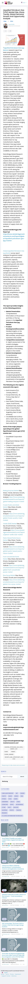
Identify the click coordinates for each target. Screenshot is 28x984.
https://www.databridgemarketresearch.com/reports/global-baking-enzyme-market (13, 499)
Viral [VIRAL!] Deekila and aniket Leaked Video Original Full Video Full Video (13, 840)
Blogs (5, 21)
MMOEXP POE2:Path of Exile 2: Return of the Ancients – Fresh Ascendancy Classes (14, 896)
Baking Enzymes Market (11, 491)
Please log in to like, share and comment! (13, 765)
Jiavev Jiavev (6, 847)
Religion (16, 807)
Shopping (4, 810)
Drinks (16, 796)
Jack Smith (11, 24)
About (3, 974)
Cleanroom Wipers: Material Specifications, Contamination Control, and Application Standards (13, 867)
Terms (7, 974)
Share (6, 751)
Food (10, 799)
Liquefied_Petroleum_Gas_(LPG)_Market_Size (14, 748)
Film (22, 796)
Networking (19, 804)
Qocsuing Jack (6, 934)
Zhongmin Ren (6, 876)
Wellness (4, 813)
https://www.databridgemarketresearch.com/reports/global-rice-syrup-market (13, 582)
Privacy (12, 974)
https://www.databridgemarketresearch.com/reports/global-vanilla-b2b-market (14, 532)
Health (12, 801)
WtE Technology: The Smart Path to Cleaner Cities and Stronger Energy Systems (13, 925)
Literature (5, 804)
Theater (18, 810)
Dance (10, 796)
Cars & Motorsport (7, 793)
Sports (12, 810)
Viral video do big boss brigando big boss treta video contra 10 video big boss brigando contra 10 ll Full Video (13, 955)
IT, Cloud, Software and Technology (12, 815)
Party (9, 807)
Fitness (4, 799)
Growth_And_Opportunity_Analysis (14, 758)
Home (18, 801)
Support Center (6, 976)
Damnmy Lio (5, 905)
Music (12, 804)
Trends (13, 751)
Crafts (4, 796)
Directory (13, 976)
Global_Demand (8, 754)
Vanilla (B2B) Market (10, 524)
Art (17, 793)
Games (15, 799)
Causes (22, 793)
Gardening (5, 801)
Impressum (18, 974)
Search (22, 776)
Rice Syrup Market (9, 575)
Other (11, 21)
